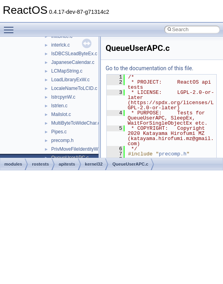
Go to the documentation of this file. (149, 68)
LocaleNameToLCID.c (74, 88)
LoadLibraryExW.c (70, 79)
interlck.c (60, 45)
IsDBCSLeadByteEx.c (74, 53)
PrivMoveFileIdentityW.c (76, 149)
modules (13, 164)
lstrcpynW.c (63, 97)
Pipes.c (59, 132)
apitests (67, 164)
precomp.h (62, 140)
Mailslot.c (61, 114)
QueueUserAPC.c (130, 164)
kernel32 (94, 164)
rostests (40, 164)
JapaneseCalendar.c (72, 62)
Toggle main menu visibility (10, 26)
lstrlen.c (59, 105)
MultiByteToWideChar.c (75, 123)
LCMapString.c (66, 71)
